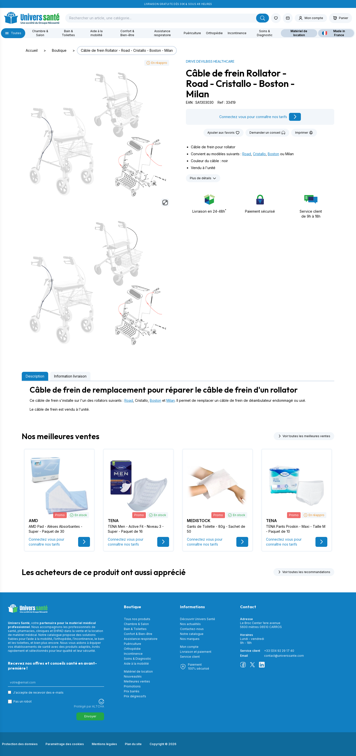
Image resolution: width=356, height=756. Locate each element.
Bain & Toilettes (68, 33)
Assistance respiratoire (162, 33)
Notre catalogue (191, 634)
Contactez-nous (192, 629)
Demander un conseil (267, 133)
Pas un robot (22, 701)
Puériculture (192, 33)
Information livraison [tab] (70, 376)
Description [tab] (35, 376)
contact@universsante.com (284, 655)
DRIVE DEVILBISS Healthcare (210, 61)
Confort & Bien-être (127, 33)
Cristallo (259, 154)
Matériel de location (298, 33)
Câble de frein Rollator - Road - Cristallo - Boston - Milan (127, 50)
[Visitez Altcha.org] (101, 701)
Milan (170, 400)
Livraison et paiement (195, 652)
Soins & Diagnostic (264, 33)
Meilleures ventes (137, 681)
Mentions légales (104, 744)
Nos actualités (190, 624)
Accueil (32, 50)
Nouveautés (133, 676)
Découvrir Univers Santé (197, 619)
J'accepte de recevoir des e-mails (38, 692)
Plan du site (133, 744)
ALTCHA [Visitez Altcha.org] (98, 706)
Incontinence (237, 33)
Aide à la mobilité (96, 33)
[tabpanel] (178, 398)
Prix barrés (131, 691)
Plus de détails (203, 178)
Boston (273, 154)
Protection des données (20, 744)
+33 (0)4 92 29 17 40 (279, 651)
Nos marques (190, 639)
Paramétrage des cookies (64, 744)
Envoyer (90, 716)
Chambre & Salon (40, 33)
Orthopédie (214, 33)
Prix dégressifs (135, 696)
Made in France (333, 33)
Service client (190, 656)
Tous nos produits (137, 619)
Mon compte (189, 647)
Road (246, 154)
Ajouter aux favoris (223, 133)
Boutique (59, 50)
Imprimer (304, 133)
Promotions (132, 686)
